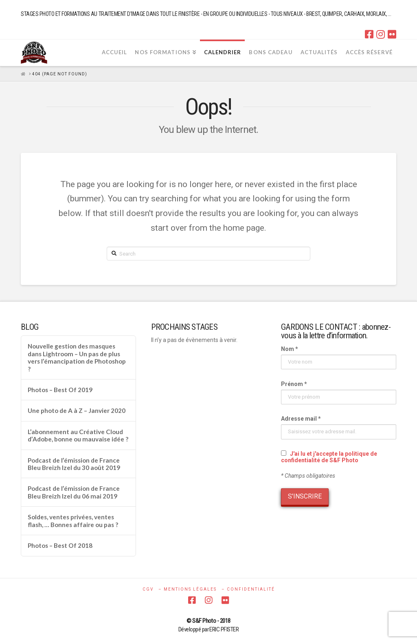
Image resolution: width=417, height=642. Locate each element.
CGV (148, 589)
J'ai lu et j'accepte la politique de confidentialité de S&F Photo (329, 456)
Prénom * (294, 384)
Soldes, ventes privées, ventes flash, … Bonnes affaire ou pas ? (73, 520)
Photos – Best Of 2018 (60, 545)
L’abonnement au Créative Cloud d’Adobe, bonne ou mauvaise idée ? (78, 435)
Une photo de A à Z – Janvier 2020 (76, 410)
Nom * (289, 349)
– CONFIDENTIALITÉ (248, 589)
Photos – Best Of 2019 (60, 389)
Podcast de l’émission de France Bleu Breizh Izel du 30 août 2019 (74, 464)
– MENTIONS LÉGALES (187, 589)
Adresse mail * (301, 418)
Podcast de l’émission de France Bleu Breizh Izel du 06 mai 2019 (74, 492)
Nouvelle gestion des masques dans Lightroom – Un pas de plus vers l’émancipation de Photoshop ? (77, 357)
